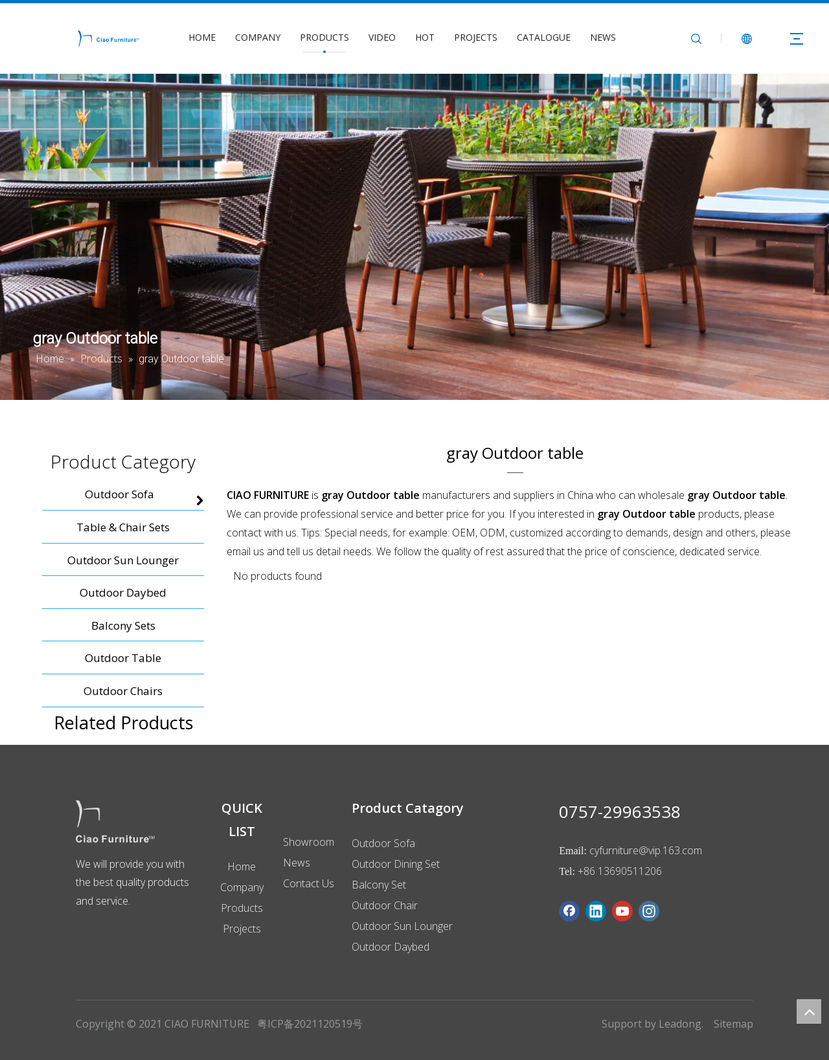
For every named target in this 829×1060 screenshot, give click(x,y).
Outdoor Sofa (383, 843)
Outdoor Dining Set (396, 864)
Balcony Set (379, 885)
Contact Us (308, 883)
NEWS (603, 37)
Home (241, 866)
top (809, 1011)
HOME (202, 37)
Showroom (308, 842)
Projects (242, 929)
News (296, 863)
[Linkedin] (595, 911)
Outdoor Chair (385, 905)
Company (242, 887)
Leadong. (681, 1024)
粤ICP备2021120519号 (310, 1024)
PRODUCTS (324, 37)
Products (242, 908)
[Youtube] (622, 911)
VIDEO (382, 37)
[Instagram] (649, 911)
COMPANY (257, 37)
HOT (425, 37)
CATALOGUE (544, 37)
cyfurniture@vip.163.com (645, 850)
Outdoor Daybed (390, 947)
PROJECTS (475, 37)
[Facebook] (569, 911)
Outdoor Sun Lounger (402, 926)
